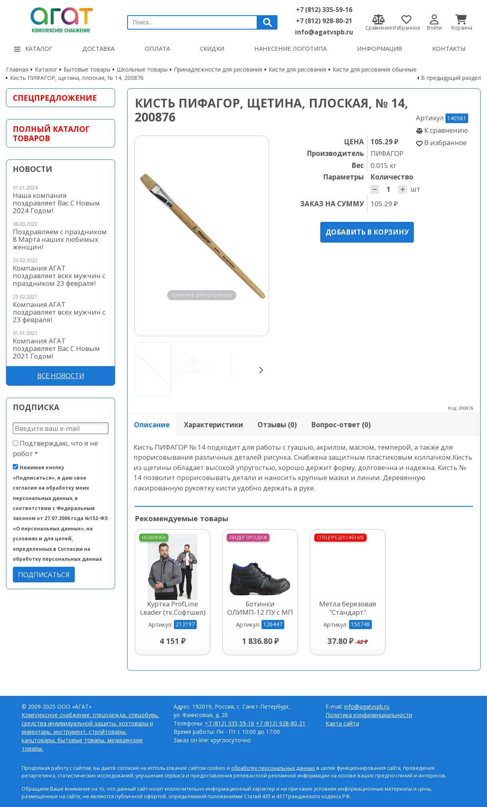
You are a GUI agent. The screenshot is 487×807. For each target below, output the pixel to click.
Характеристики (213, 424)
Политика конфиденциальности (368, 715)
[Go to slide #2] (192, 369)
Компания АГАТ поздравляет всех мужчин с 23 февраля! (59, 312)
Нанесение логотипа (290, 48)
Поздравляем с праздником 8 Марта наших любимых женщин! (60, 239)
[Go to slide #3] (231, 369)
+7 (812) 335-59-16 (324, 9)
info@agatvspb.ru (324, 32)
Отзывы (277, 424)
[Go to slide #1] (153, 369)
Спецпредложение (55, 97)
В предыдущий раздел (451, 78)
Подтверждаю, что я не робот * (55, 448)
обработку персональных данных (273, 768)
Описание (152, 424)
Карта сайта (342, 723)
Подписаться (44, 574)
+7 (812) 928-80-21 (324, 20)
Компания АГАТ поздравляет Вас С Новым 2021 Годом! (56, 348)
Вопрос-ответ (341, 424)
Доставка (98, 48)
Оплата (157, 48)
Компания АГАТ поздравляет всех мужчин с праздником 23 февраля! (59, 275)
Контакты (449, 48)
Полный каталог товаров (51, 133)
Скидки (212, 48)
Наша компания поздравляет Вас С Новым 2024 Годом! (56, 202)
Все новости (60, 375)
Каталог (33, 48)
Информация (379, 48)
